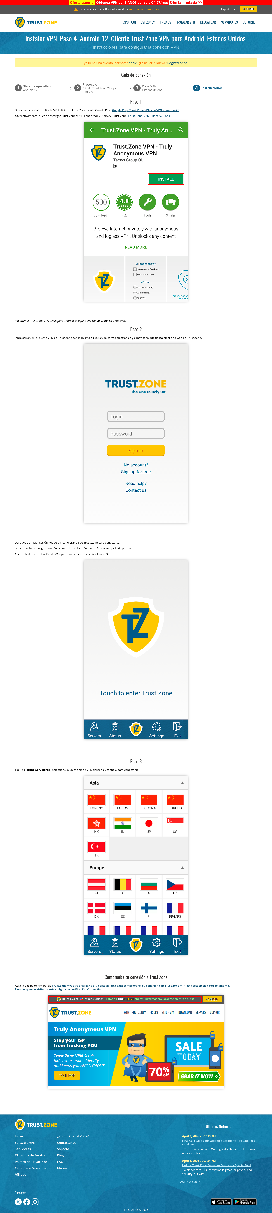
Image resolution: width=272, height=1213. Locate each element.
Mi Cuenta (248, 9)
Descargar (208, 22)
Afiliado (20, 1174)
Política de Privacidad (31, 1162)
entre (133, 63)
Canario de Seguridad (31, 1168)
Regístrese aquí (178, 63)
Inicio (19, 1136)
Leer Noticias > (190, 1181)
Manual (63, 1168)
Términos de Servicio (30, 1155)
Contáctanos (66, 1142)
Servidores (229, 22)
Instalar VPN (185, 22)
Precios (165, 22)
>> (186, 2)
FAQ (60, 1162)
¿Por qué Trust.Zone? (139, 22)
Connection (94, 989)
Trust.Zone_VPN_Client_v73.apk (149, 116)
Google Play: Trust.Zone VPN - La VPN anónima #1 (145, 110)
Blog (60, 1155)
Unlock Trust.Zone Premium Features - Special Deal (216, 1165)
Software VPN (25, 1142)
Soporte (249, 22)
